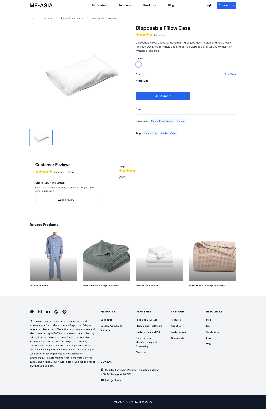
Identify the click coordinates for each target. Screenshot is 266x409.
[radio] (138, 64)
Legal (209, 338)
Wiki (208, 344)
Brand (139, 109)
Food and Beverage (146, 319)
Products (151, 5)
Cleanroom (142, 352)
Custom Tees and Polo (148, 331)
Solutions (126, 5)
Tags (138, 133)
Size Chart (230, 74)
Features (176, 319)
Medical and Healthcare (149, 325)
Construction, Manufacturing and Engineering (146, 342)
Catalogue (106, 319)
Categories (142, 120)
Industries (101, 5)
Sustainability (178, 331)
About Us (176, 325)
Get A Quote (163, 96)
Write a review (66, 199)
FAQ (208, 325)
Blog (171, 5)
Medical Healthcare (72, 17)
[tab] (41, 137)
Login (209, 5)
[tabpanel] (80, 75)
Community (177, 338)
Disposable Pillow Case (104, 17)
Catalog (47, 17)
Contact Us (226, 5)
